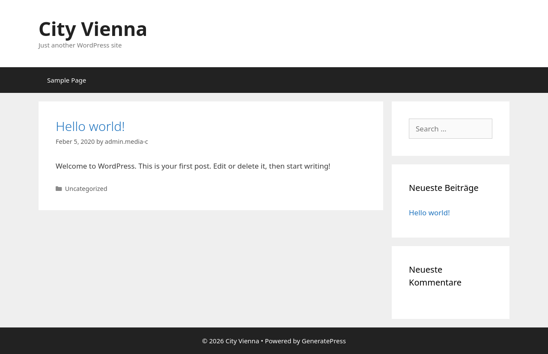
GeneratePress (324, 340)
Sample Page (66, 80)
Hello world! (90, 126)
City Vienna (93, 28)
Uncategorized (86, 188)
